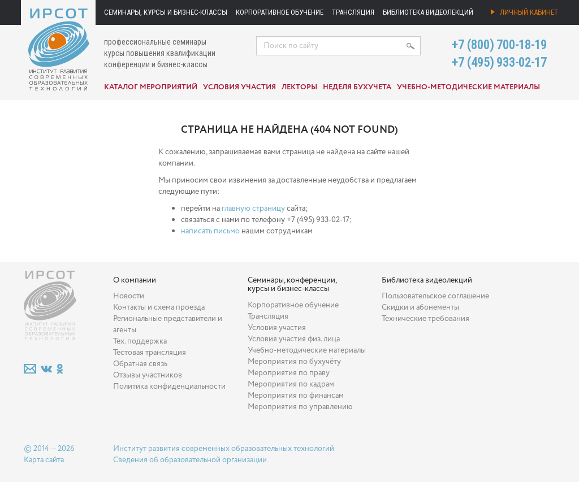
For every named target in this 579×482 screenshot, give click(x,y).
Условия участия (239, 87)
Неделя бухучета (357, 87)
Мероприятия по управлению (300, 406)
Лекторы (299, 87)
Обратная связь (140, 364)
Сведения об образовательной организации (190, 460)
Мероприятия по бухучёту (294, 361)
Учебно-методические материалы (468, 87)
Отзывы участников (147, 375)
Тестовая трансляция (149, 352)
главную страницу (253, 208)
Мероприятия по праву (289, 373)
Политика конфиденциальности (169, 386)
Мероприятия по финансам (296, 395)
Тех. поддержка (140, 341)
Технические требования (425, 318)
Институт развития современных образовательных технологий (223, 448)
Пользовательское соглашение (435, 296)
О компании (134, 280)
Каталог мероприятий (150, 87)
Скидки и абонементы (420, 307)
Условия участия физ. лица (294, 339)
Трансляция (353, 12)
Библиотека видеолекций (428, 12)
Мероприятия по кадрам (291, 384)
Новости (128, 296)
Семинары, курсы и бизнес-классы (165, 12)
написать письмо (210, 231)
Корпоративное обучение (279, 12)
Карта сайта (44, 460)
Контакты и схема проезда (159, 307)
